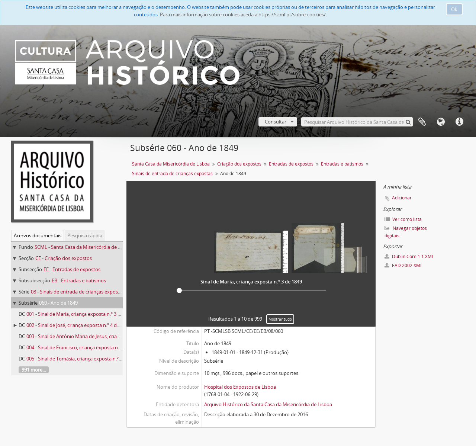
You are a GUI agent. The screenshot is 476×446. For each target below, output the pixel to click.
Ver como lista (403, 219)
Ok (454, 9)
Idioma (440, 122)
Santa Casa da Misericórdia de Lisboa (171, 164)
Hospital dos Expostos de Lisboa (240, 387)
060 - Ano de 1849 (58, 302)
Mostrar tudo (280, 319)
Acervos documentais (37, 235)
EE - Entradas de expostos (72, 269)
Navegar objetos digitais (406, 232)
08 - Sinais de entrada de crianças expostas (78, 291)
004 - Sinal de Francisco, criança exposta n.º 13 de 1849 (85, 347)
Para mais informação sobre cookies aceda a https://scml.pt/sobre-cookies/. (243, 14)
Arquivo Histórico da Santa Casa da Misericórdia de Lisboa (268, 404)
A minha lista (422, 122)
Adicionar (402, 198)
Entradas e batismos (342, 164)
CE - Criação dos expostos (63, 258)
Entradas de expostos (291, 164)
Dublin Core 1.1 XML (409, 256)
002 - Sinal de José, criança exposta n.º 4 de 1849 (78, 325)
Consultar (275, 121)
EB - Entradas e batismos (79, 280)
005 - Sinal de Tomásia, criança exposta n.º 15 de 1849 (84, 358)
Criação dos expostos (239, 164)
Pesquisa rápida (84, 235)
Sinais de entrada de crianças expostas (172, 173)
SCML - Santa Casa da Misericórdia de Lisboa (83, 247)
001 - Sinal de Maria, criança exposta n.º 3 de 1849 (80, 314)
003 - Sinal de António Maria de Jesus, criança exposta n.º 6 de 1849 (99, 336)
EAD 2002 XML (403, 265)
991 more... (34, 369)
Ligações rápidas (459, 122)
